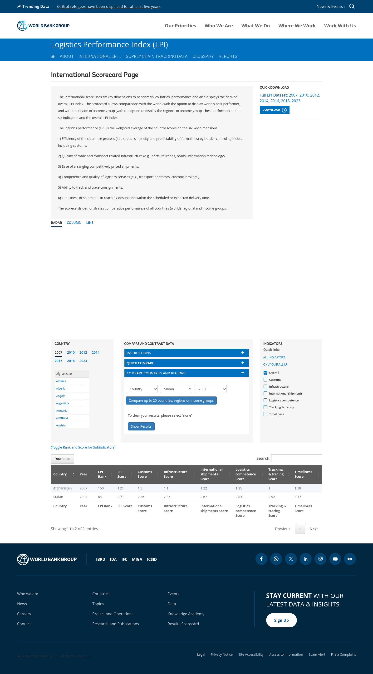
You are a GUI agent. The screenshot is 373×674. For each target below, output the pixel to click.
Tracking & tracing (281, 407)
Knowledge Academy (186, 609)
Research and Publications (115, 619)
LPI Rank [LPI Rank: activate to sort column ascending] (97, 474)
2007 (58, 352)
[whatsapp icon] (276, 554)
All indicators (274, 357)
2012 (83, 352)
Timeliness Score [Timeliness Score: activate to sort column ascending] (304, 474)
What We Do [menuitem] (255, 26)
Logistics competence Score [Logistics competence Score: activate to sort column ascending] (240, 474)
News (22, 599)
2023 (83, 360)
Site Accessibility (251, 650)
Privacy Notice (222, 650)
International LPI (100, 56)
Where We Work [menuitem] (297, 26)
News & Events (331, 6)
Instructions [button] (139, 353)
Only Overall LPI (275, 364)
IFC (124, 554)
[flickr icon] (350, 554)
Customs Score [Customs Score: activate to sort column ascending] (138, 474)
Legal (201, 650)
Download (275, 110)
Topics (98, 599)
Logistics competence (283, 400)
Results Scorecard (183, 619)
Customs (274, 380)
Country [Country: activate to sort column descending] (60, 474)
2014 (95, 352)
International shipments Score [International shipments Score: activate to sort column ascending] (205, 474)
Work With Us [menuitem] (340, 26)
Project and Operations (112, 609)
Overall (273, 373)
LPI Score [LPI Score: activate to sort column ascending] (116, 474)
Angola (60, 396)
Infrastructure (278, 387)
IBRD (100, 554)
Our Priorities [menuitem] (180, 26)
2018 (71, 360)
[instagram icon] (320, 554)
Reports (228, 56)
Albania (61, 381)
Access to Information (286, 650)
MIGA (137, 554)
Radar (56, 222)
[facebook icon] (261, 554)
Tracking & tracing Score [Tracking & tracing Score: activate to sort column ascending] (274, 474)
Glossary (203, 56)
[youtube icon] (335, 554)
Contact (24, 619)
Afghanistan (64, 374)
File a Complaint (343, 650)
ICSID (152, 554)
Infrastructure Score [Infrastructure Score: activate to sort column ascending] (168, 474)
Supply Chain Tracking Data (157, 56)
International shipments (285, 393)
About (67, 56)
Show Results (141, 426)
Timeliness (276, 414)
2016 (58, 360)
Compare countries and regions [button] (156, 373)
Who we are (27, 589)
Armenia (61, 411)
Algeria (60, 388)
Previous (282, 524)
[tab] (186, 353)
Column (74, 222)
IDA (113, 554)
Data (172, 599)
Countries (100, 589)
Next (314, 524)
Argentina (62, 403)
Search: (289, 458)
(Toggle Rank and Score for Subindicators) (83, 447)
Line (89, 222)
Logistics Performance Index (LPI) (109, 44)
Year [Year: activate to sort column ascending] (80, 474)
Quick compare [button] (140, 363)
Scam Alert (317, 650)
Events (173, 589)
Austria (61, 425)
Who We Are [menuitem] (219, 26)
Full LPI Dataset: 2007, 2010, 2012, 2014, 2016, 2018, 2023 (290, 98)
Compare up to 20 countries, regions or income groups (171, 400)
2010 (71, 352)
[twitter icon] (291, 554)
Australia (62, 418)
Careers (24, 609)
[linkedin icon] (306, 554)
